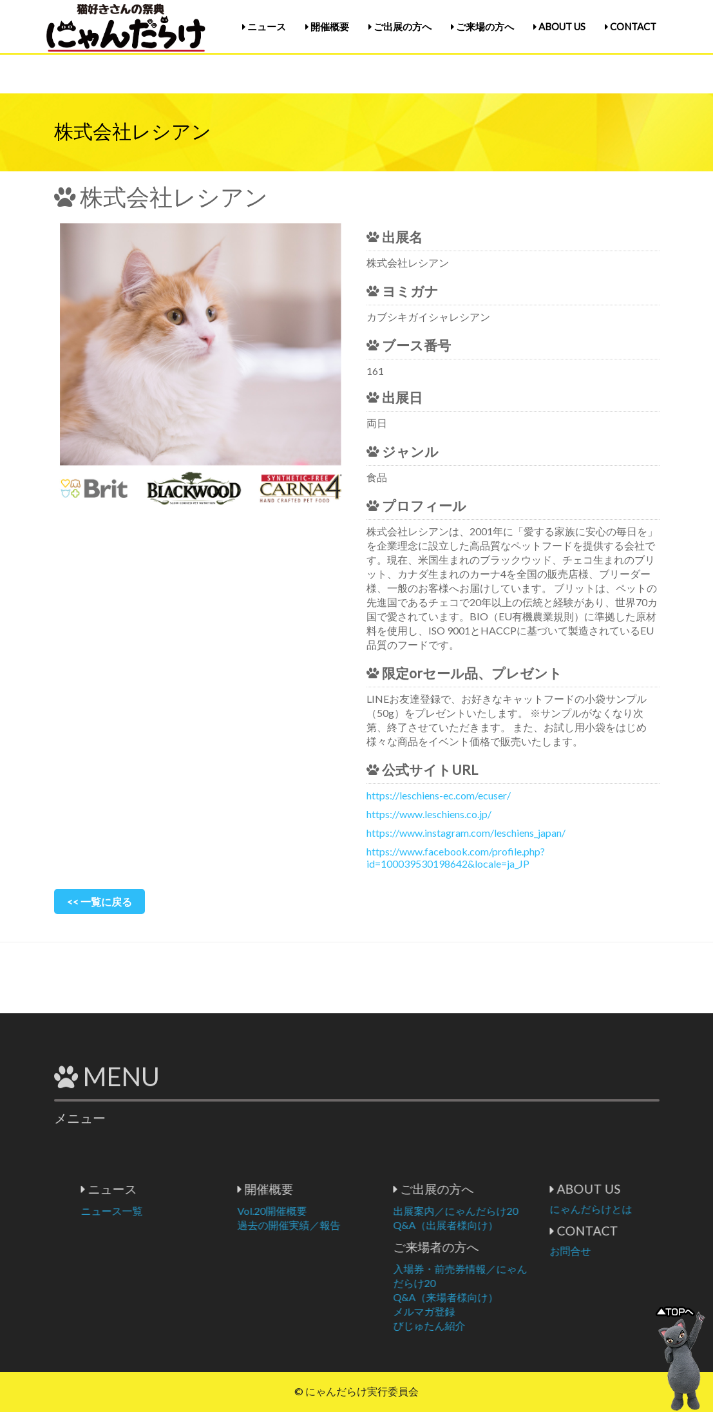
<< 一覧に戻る (99, 901)
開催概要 (327, 26)
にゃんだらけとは (655, 1209)
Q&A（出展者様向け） (509, 1225)
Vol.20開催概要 (336, 1211)
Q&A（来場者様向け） (509, 1297)
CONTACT (630, 26)
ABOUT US (559, 26)
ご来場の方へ (482, 26)
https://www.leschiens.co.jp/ (428, 814)
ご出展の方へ (400, 26)
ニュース (264, 26)
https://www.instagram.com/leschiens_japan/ (466, 832)
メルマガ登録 (488, 1311)
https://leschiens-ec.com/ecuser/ (438, 795)
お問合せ (634, 1251)
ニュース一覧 (176, 1211)
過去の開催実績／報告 (352, 1225)
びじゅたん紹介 (493, 1325)
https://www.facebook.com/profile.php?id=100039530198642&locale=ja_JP (455, 857)
